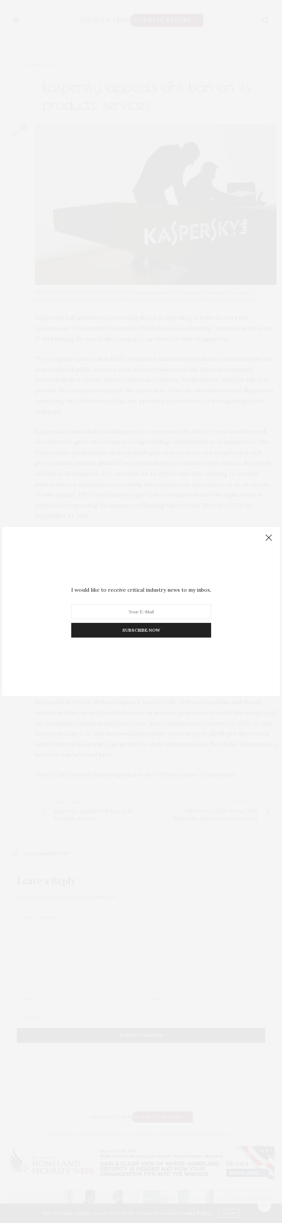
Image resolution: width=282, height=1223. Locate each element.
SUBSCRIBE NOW (141, 630)
